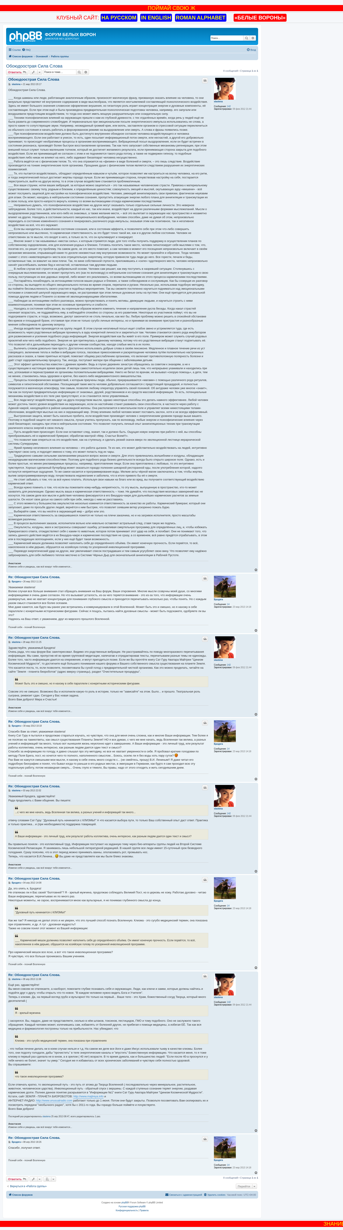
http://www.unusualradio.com (54, 1100)
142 (229, 106)
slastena (218, 101)
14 (228, 604)
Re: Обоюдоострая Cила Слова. (34, 577)
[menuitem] (26, 49)
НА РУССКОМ (119, 18)
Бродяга (218, 599)
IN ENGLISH (156, 18)
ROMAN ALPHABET (201, 18)
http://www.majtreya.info (88, 1096)
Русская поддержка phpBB (132, 1206)
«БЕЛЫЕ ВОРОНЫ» (260, 18)
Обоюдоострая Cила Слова (34, 66)
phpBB (124, 1202)
